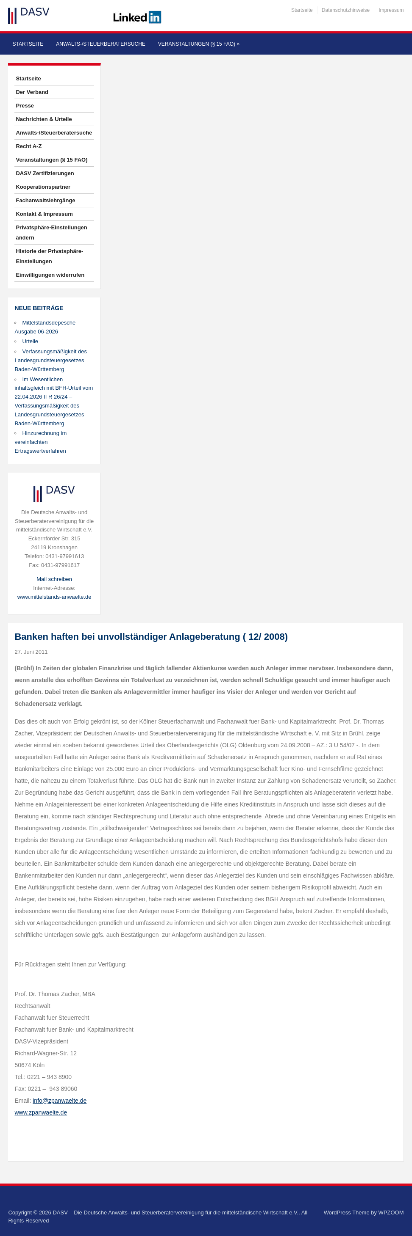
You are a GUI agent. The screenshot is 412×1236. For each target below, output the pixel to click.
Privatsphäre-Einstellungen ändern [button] (51, 232)
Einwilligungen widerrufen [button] (50, 275)
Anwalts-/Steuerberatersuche (100, 44)
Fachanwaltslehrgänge (45, 200)
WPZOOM (391, 1212)
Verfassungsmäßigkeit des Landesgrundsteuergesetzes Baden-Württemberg (50, 360)
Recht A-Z (29, 146)
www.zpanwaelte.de (40, 1112)
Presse (25, 105)
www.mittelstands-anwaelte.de (54, 597)
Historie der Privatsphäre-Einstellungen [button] (49, 256)
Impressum (391, 10)
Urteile (30, 341)
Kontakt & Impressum (44, 214)
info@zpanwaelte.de (59, 1100)
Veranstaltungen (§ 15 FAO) (198, 44)
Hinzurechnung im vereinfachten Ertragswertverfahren (40, 442)
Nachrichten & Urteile (44, 119)
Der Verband (32, 92)
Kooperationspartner (43, 187)
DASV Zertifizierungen (45, 173)
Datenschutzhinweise (346, 10)
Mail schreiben (54, 579)
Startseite (302, 10)
